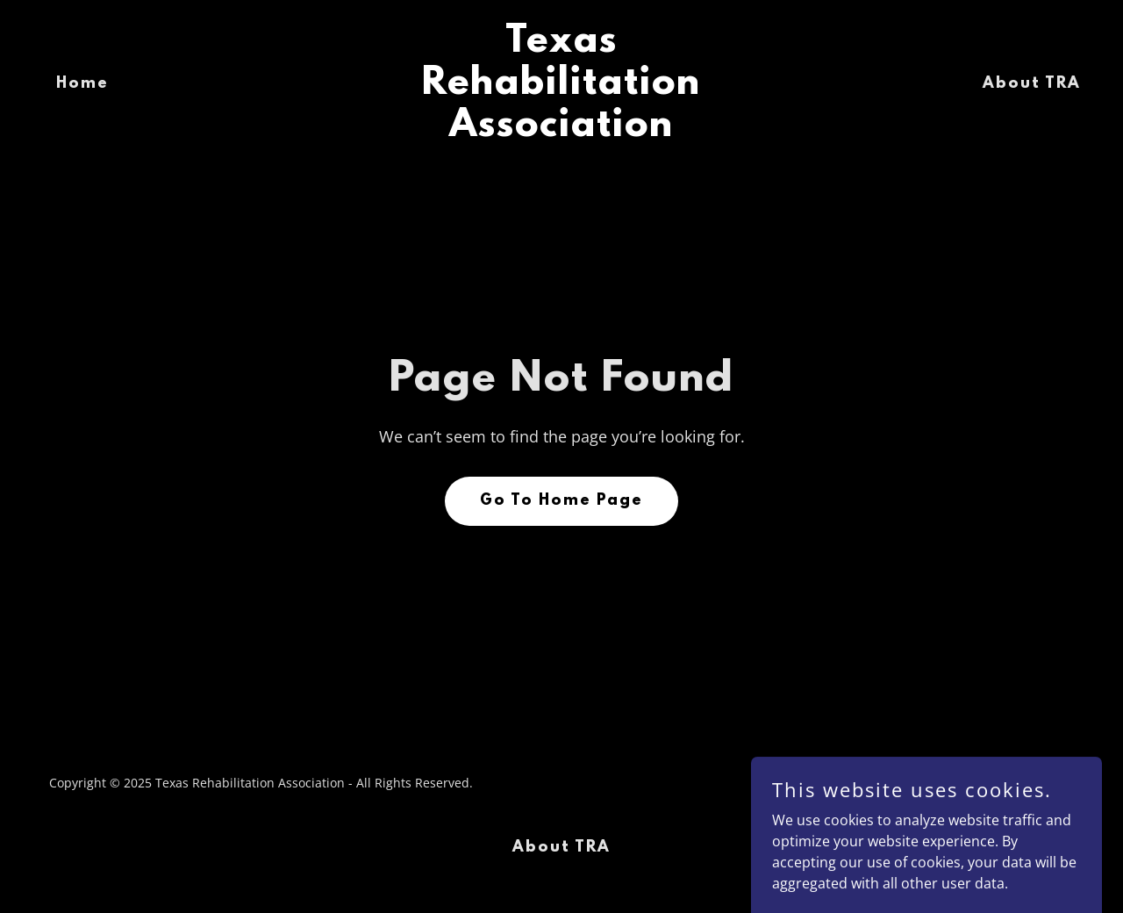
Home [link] (82, 84)
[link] (562, 130)
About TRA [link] (1032, 84)
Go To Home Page (561, 501)
